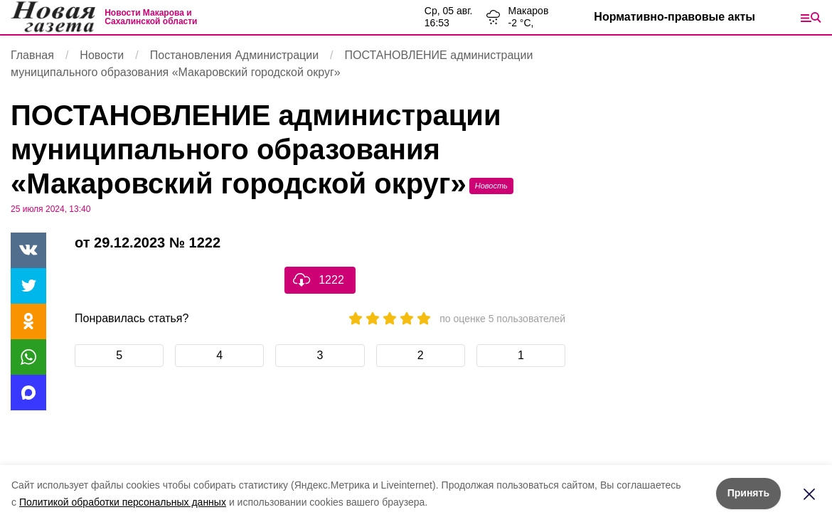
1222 (331, 280)
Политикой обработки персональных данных (122, 502)
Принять (748, 493)
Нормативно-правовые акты (674, 17)
